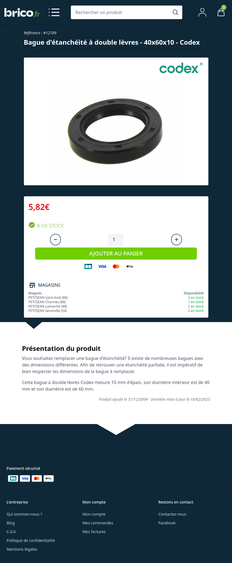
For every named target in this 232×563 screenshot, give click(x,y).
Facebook (167, 522)
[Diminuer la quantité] (55, 239)
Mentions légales (22, 549)
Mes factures (93, 531)
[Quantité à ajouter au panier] (116, 239)
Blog (11, 522)
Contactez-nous (172, 514)
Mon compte (93, 514)
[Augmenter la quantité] (176, 239)
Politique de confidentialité (31, 540)
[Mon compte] (202, 12)
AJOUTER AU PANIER (115, 253)
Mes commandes (97, 522)
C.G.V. (11, 531)
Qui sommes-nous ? (24, 514)
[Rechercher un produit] (121, 12)
